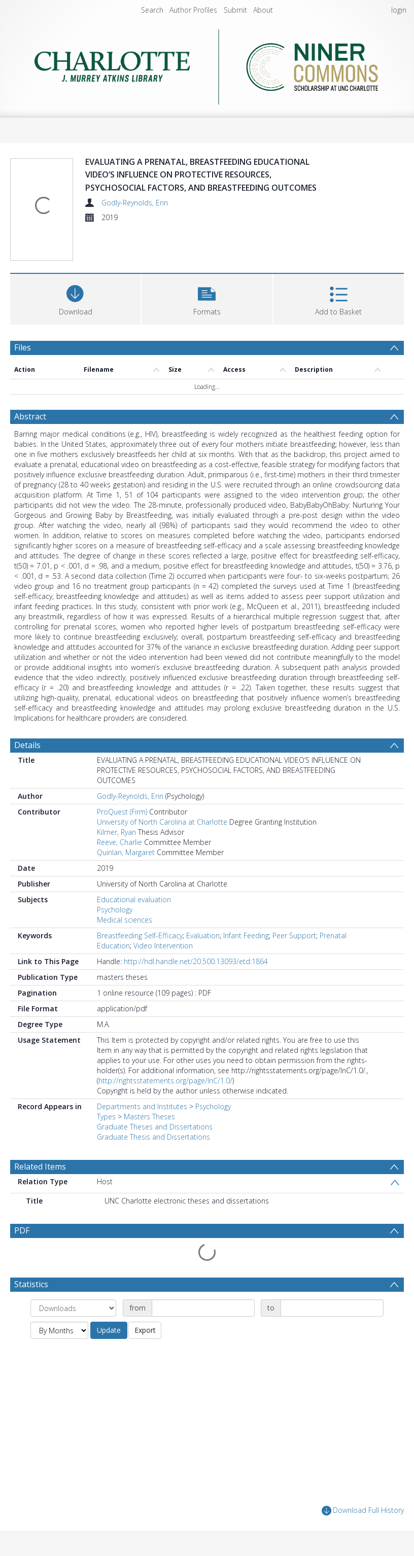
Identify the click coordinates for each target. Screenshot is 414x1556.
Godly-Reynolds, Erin (134, 202)
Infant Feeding (246, 935)
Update (109, 1330)
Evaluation (203, 935)
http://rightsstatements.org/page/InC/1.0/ (165, 1080)
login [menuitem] (398, 10)
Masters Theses (149, 1116)
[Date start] (203, 1308)
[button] (207, 298)
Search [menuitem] (152, 10)
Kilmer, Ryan (116, 832)
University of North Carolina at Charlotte (162, 822)
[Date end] (332, 1308)
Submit (235, 10)
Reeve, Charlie (119, 842)
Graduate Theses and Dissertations (155, 1126)
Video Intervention (163, 945)
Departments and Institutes (142, 1106)
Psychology (114, 909)
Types (106, 1116)
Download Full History (363, 1510)
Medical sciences (124, 920)
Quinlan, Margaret (126, 852)
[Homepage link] (207, 64)
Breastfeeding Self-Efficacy (140, 935)
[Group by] (73, 1308)
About (263, 10)
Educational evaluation (134, 899)
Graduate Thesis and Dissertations (153, 1137)
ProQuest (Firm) (122, 812)
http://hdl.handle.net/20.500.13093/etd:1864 (196, 961)
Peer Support (294, 935)
